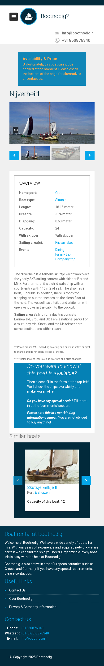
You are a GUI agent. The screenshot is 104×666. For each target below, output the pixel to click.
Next (90, 153)
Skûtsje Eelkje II (42, 487)
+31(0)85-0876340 (35, 633)
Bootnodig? (55, 16)
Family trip (63, 254)
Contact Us (17, 590)
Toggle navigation (13, 17)
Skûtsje (60, 200)
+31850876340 (76, 40)
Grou (58, 193)
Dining (60, 250)
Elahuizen (42, 492)
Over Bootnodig (20, 598)
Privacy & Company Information (32, 607)
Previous (14, 153)
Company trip (65, 259)
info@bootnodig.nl (78, 33)
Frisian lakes (64, 242)
